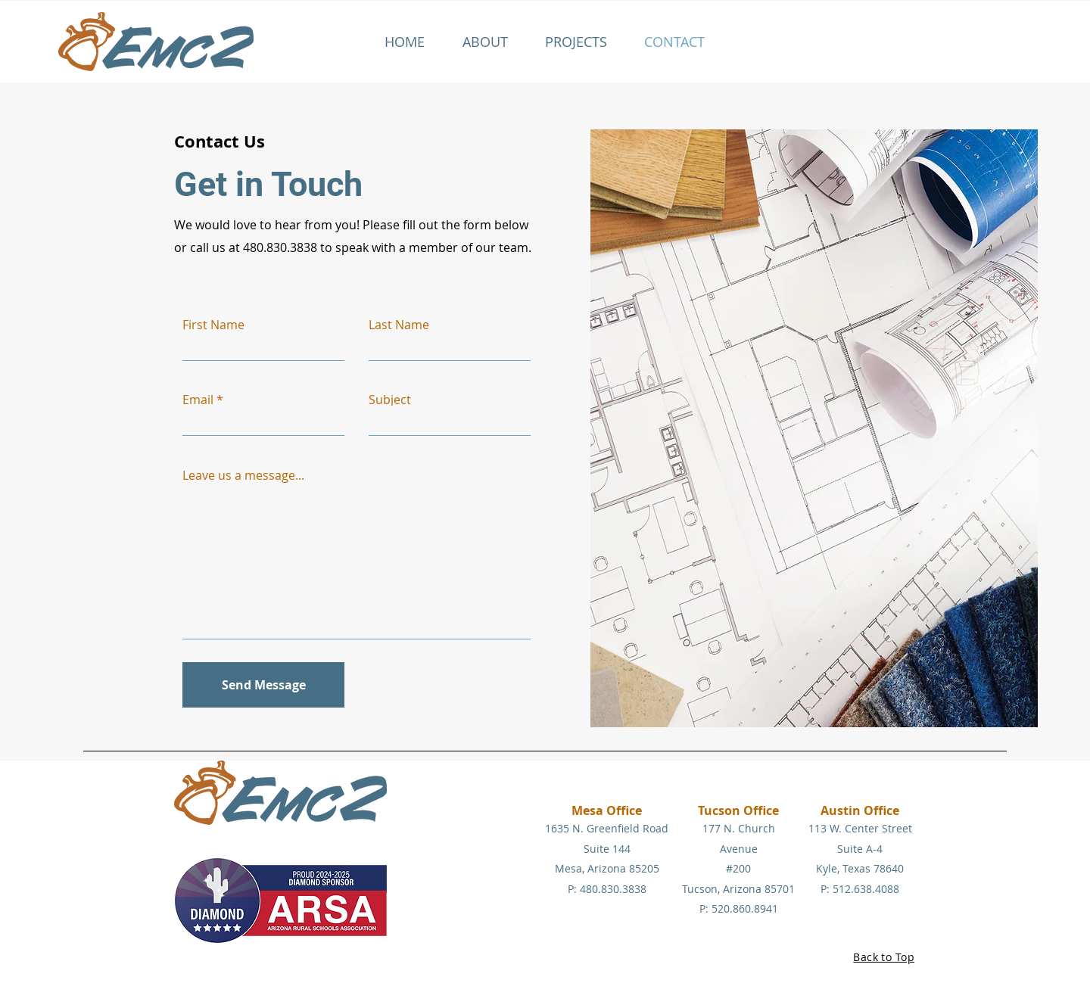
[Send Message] (263, 685)
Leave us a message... (243, 475)
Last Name (399, 325)
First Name (213, 325)
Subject (390, 400)
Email (197, 400)
